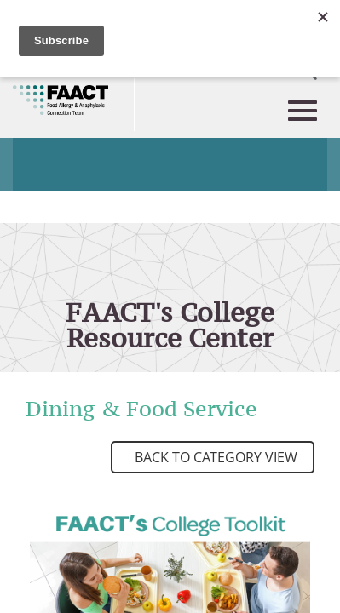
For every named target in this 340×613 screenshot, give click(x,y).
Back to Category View (214, 457)
